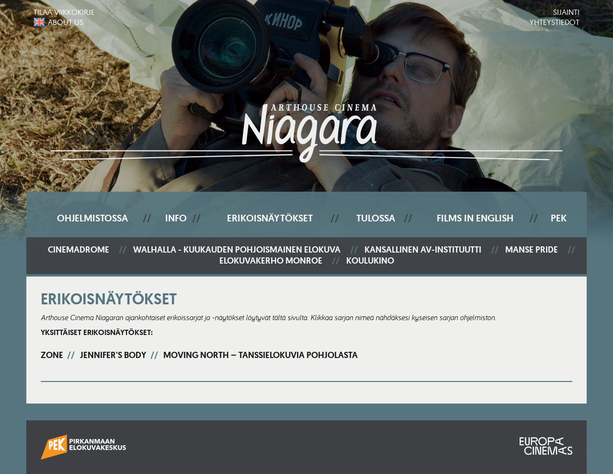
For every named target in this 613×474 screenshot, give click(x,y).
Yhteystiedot (554, 22)
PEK (559, 218)
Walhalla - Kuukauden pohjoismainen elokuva (237, 249)
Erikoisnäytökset (270, 218)
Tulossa (375, 218)
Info (176, 218)
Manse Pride (531, 249)
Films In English (475, 218)
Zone (52, 355)
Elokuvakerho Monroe (270, 260)
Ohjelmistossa (92, 218)
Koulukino (370, 260)
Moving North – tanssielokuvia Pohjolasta (260, 355)
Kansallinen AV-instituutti (422, 249)
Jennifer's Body (113, 355)
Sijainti (566, 12)
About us (65, 22)
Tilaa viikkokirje (64, 12)
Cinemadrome (78, 249)
